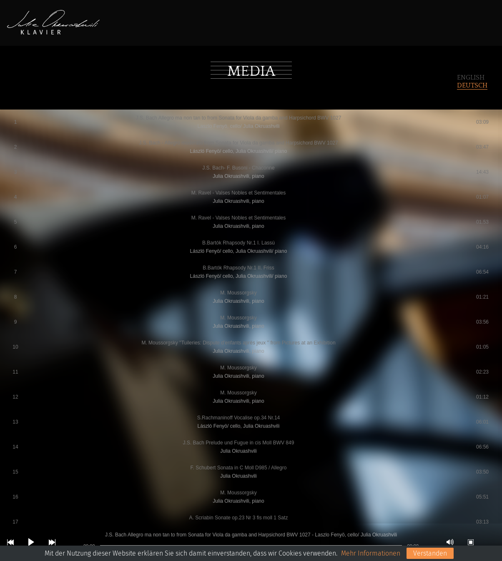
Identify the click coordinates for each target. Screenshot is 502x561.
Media (282, 26)
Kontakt (321, 26)
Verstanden (430, 553)
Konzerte (242, 26)
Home (129, 26)
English (470, 77)
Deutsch (472, 85)
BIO (156, 26)
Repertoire (194, 26)
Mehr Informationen (370, 553)
